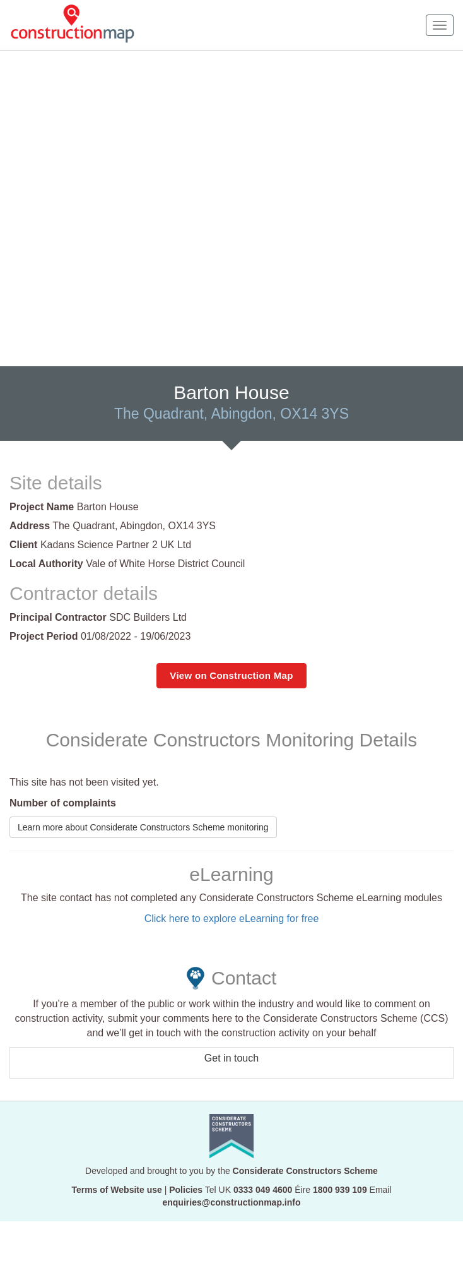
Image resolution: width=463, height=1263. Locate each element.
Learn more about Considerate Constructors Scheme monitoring (143, 827)
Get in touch (231, 1058)
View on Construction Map (231, 675)
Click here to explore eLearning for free (231, 918)
